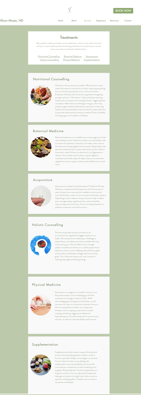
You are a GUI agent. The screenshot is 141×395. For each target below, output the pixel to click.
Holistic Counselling (49, 59)
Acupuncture (92, 56)
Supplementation (92, 59)
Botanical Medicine (73, 56)
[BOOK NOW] (123, 11)
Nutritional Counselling (49, 56)
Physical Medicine (71, 59)
